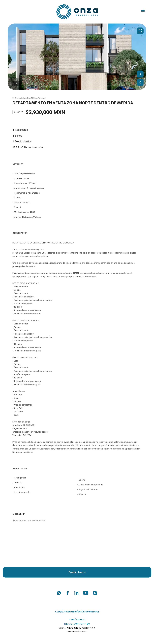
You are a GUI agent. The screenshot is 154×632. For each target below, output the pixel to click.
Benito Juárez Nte (22, 98)
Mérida (34, 98)
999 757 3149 (82, 624)
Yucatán (42, 98)
